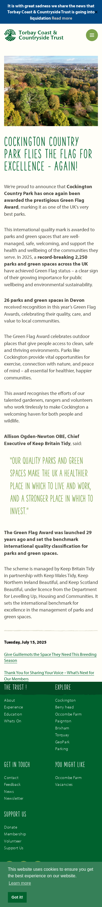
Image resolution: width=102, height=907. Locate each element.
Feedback (12, 784)
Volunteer (12, 841)
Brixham (62, 728)
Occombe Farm (68, 714)
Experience (13, 707)
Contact (11, 777)
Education (13, 714)
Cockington (65, 700)
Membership (15, 833)
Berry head (64, 707)
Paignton (63, 720)
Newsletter (13, 798)
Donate (10, 827)
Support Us (14, 847)
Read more (62, 18)
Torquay (62, 734)
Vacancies (64, 784)
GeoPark (62, 741)
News (9, 791)
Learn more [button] (20, 883)
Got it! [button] (17, 897)
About (9, 700)
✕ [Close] (96, 11)
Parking (61, 748)
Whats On (12, 720)
